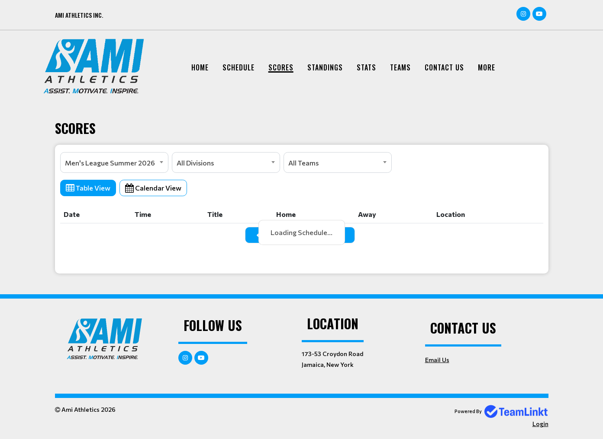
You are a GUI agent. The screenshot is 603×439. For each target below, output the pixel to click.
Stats (366, 67)
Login (540, 423)
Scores (280, 67)
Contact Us (444, 67)
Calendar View (153, 188)
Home (200, 67)
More (486, 67)
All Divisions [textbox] (195, 163)
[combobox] (114, 162)
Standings (325, 67)
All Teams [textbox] (303, 163)
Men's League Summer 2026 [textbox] (110, 163)
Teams (400, 67)
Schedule (238, 67)
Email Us (437, 359)
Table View (88, 188)
